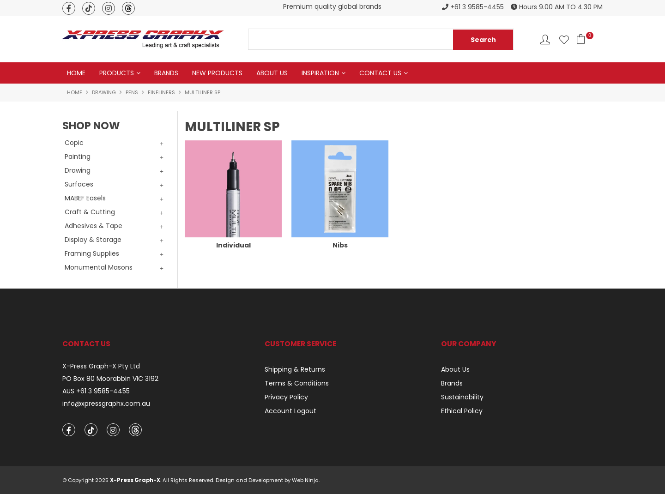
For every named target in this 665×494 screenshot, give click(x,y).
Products (116, 73)
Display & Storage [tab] (93, 239)
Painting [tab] (78, 156)
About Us (272, 73)
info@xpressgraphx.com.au (106, 404)
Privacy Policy (286, 397)
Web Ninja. (306, 480)
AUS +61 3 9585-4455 (96, 391)
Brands (166, 73)
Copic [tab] (74, 142)
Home (76, 73)
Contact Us (380, 73)
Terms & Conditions (297, 383)
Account (545, 39)
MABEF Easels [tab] (85, 198)
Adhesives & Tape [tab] (93, 225)
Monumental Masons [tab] (99, 267)
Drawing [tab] (78, 170)
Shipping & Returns (295, 369)
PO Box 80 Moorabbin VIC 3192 (110, 379)
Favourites (564, 39)
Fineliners (161, 92)
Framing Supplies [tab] (92, 253)
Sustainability (462, 397)
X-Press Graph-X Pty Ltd (101, 366)
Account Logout (290, 411)
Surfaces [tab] (79, 184)
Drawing (104, 92)
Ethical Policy (462, 411)
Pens (132, 92)
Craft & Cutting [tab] (90, 212)
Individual (233, 245)
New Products (217, 73)
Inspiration (320, 73)
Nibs (340, 245)
